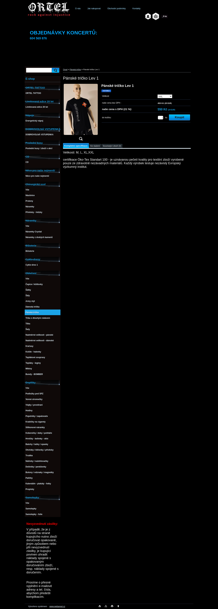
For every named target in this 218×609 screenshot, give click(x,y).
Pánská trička (75, 69)
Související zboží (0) (112, 146)
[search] (55, 70)
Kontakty (137, 8)
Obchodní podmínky (116, 8)
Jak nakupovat (93, 8)
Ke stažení (95, 146)
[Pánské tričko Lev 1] (80, 113)
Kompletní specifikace (76, 145)
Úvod (65, 69)
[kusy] (160, 117)
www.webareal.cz (57, 606)
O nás (78, 8)
